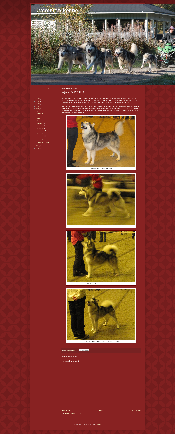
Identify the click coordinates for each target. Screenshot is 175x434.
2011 (37, 146)
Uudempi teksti (66, 410)
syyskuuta (40, 116)
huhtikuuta (40, 128)
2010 (37, 148)
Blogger (99, 424)
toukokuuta (40, 126)
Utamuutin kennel (57, 10)
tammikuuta (40, 136)
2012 (37, 109)
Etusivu (101, 410)
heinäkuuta (40, 121)
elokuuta (40, 118)
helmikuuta (40, 133)
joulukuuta (40, 111)
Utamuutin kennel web (42, 91)
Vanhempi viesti (136, 410)
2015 (37, 101)
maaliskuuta (41, 131)
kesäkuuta (40, 123)
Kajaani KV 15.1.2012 (43, 142)
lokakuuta (40, 113)
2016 (37, 99)
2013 (37, 106)
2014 (37, 104)
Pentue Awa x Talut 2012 (43, 89)
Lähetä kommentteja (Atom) (73, 413)
